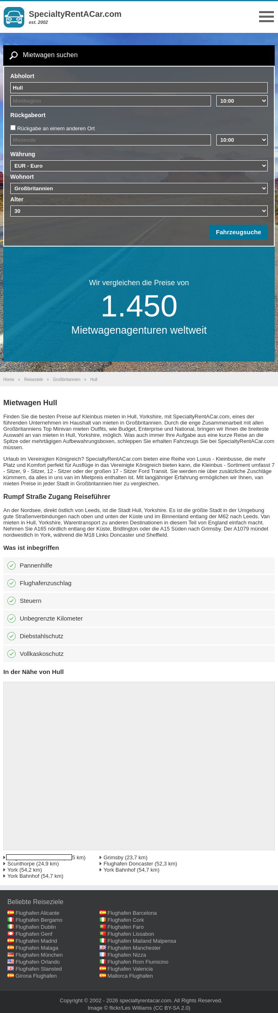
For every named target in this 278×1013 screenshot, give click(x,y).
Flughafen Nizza (126, 955)
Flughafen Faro (125, 927)
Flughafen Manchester (133, 948)
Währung (22, 154)
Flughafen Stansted (39, 969)
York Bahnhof (120, 870)
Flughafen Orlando (38, 962)
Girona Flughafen (36, 976)
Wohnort (22, 176)
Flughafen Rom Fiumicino (137, 962)
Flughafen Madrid (36, 941)
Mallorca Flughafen (130, 976)
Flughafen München (39, 955)
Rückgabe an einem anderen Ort (56, 128)
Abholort (22, 76)
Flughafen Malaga (37, 948)
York (12, 870)
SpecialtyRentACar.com (75, 13)
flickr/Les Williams (130, 1008)
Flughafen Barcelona (132, 913)
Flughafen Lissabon (130, 934)
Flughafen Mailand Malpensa (141, 941)
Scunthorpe (21, 864)
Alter (16, 199)
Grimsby (113, 857)
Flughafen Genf (34, 934)
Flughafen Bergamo (39, 920)
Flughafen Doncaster (128, 864)
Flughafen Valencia (130, 969)
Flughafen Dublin (36, 927)
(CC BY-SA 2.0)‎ (171, 1008)
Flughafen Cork (125, 920)
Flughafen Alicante (38, 913)
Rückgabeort (28, 115)
